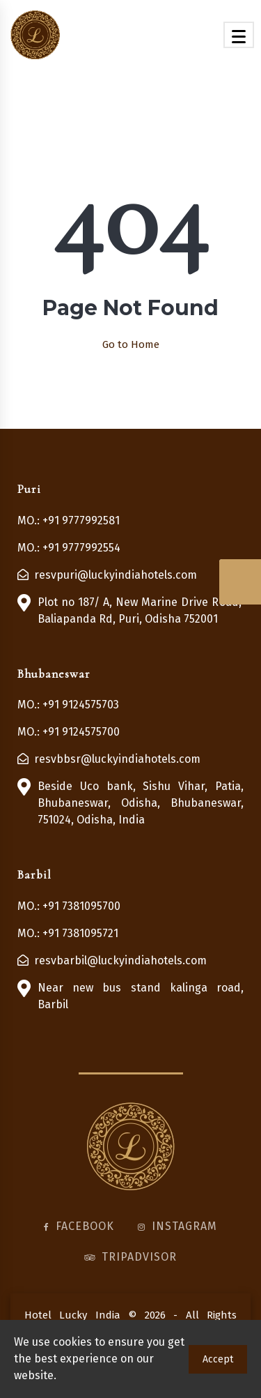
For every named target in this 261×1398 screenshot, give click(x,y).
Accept (218, 1359)
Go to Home (130, 344)
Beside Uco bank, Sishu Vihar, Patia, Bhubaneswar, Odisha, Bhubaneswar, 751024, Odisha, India (141, 803)
